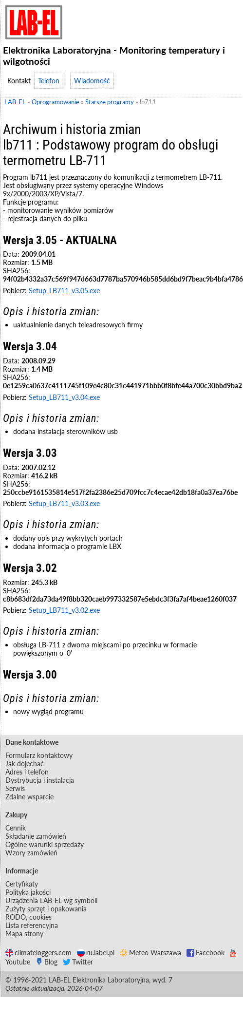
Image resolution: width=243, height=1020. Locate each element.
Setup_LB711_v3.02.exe (64, 610)
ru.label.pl (95, 952)
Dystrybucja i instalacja (39, 780)
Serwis (15, 788)
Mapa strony (24, 933)
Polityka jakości (28, 892)
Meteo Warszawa (150, 952)
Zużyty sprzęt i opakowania (46, 909)
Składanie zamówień (35, 836)
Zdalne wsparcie (29, 797)
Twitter (78, 962)
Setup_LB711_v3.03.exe (64, 503)
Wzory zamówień (31, 853)
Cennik (15, 828)
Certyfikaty (21, 884)
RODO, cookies (28, 917)
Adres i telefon (27, 772)
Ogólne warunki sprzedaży (44, 844)
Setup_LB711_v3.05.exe (64, 290)
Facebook (205, 952)
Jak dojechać (24, 763)
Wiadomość (92, 80)
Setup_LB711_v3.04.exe (64, 397)
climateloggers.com (38, 952)
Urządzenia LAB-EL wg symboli (51, 900)
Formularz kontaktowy (39, 755)
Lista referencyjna (31, 925)
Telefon (48, 80)
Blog (46, 962)
